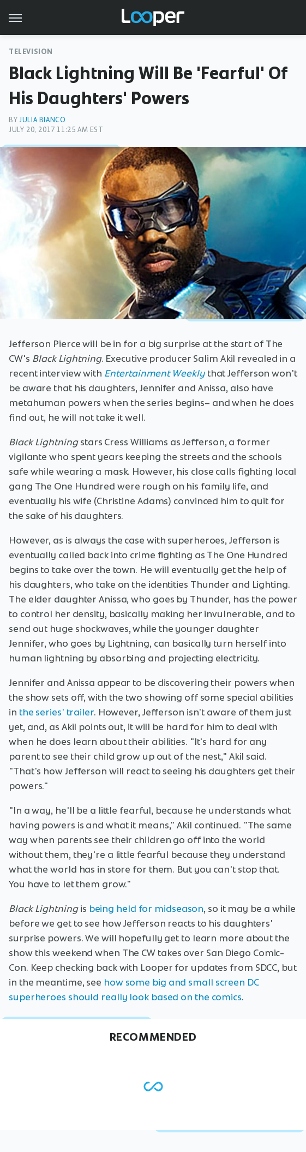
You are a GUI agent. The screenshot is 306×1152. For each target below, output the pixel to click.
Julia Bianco (42, 119)
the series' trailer (56, 712)
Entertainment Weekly (154, 373)
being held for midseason (146, 908)
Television (31, 51)
